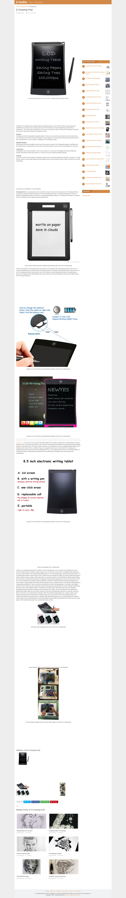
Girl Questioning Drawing (93, 78)
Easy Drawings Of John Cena (94, 184)
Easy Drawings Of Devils (92, 84)
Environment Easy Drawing (93, 140)
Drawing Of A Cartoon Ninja (94, 66)
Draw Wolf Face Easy (23, 876)
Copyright (58, 891)
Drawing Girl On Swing (92, 122)
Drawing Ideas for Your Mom (24, 830)
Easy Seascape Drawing (92, 165)
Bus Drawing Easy (91, 115)
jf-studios (21, 2)
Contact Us (52, 891)
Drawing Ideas (38, 2)
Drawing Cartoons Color (92, 109)
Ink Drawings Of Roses (55, 853)
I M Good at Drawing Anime (93, 177)
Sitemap (47, 891)
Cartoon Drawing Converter (93, 103)
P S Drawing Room (91, 171)
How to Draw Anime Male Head (95, 159)
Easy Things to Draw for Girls (94, 134)
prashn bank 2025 (76, 895)
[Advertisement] (48, 27)
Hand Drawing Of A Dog (92, 91)
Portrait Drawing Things (23, 853)
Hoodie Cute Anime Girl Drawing (95, 128)
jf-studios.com (20, 442)
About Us (71, 891)
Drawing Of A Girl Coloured (93, 97)
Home (31, 2)
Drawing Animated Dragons (94, 146)
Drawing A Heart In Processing (57, 830)
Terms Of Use (65, 891)
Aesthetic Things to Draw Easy (57, 876)
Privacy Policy (77, 891)
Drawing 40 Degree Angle (93, 153)
